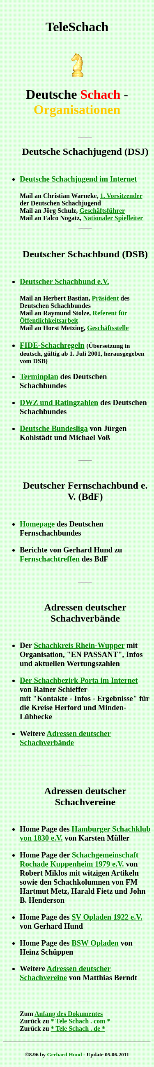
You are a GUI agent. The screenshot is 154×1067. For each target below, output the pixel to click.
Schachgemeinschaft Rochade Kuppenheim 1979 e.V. (79, 859)
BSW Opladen (95, 943)
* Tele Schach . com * (80, 1021)
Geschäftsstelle (108, 327)
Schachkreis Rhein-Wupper (79, 645)
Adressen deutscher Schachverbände (65, 738)
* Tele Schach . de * (78, 1028)
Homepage (37, 524)
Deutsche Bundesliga (54, 428)
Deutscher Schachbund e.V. (64, 281)
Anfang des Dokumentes (68, 1013)
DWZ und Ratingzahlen (59, 402)
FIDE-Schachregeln (52, 345)
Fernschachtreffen (50, 558)
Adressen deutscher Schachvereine (65, 973)
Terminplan (39, 376)
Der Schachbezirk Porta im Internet (79, 680)
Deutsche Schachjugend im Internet (78, 179)
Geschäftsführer (102, 210)
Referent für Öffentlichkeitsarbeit (73, 317)
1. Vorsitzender (121, 195)
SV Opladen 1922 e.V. (106, 917)
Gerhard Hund (64, 1054)
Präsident (105, 298)
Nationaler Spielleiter (113, 217)
